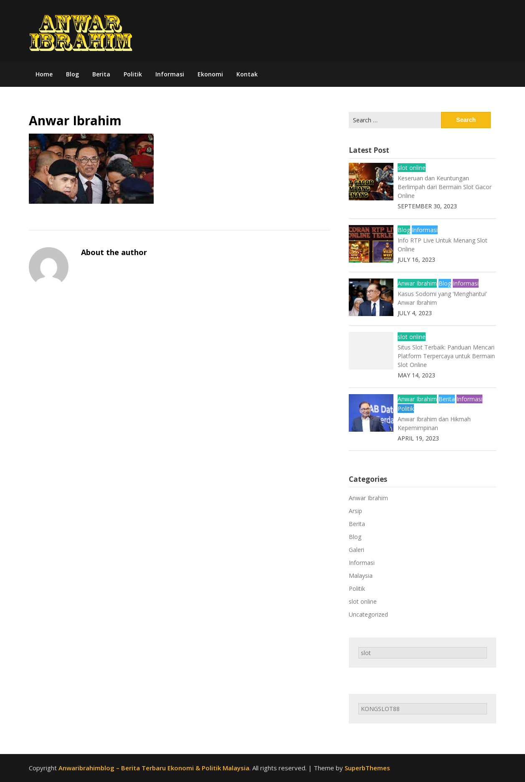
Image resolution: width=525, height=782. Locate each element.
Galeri (356, 550)
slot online (412, 168)
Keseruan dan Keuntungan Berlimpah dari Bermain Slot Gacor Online (445, 187)
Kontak (247, 74)
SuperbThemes (367, 768)
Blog (72, 74)
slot (366, 653)
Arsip (355, 511)
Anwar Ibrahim (417, 283)
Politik (133, 74)
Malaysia (361, 576)
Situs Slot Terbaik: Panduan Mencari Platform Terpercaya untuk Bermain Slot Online (446, 356)
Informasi (169, 74)
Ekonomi (210, 74)
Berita (101, 74)
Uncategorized (368, 614)
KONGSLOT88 (380, 709)
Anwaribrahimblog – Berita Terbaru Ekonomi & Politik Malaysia (153, 768)
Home (44, 74)
